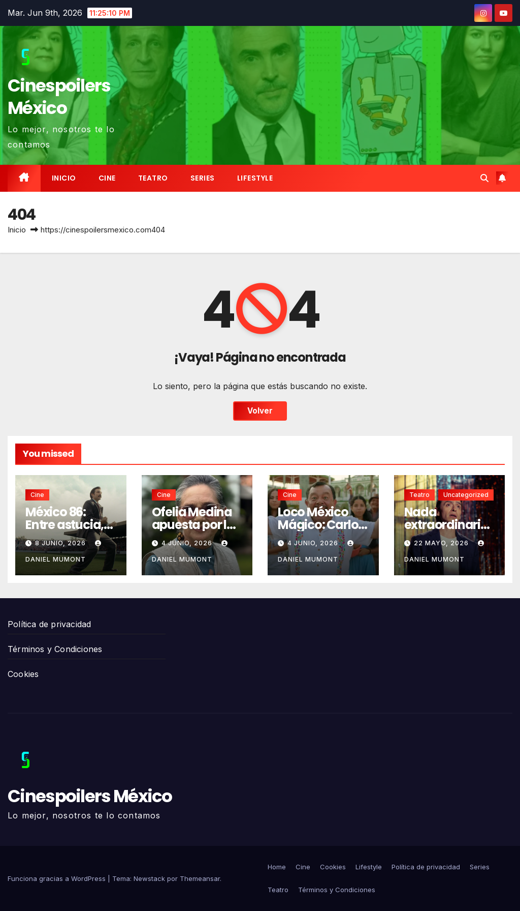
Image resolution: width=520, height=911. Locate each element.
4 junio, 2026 (187, 543)
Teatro (153, 178)
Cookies (23, 674)
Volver (260, 411)
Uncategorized (466, 494)
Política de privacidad (49, 624)
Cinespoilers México (59, 96)
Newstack (149, 878)
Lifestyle (255, 178)
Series (202, 178)
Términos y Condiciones (55, 649)
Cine (107, 178)
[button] (484, 178)
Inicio (64, 178)
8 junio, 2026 (61, 543)
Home (277, 867)
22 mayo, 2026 (442, 543)
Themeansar (200, 878)
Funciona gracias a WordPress (58, 878)
